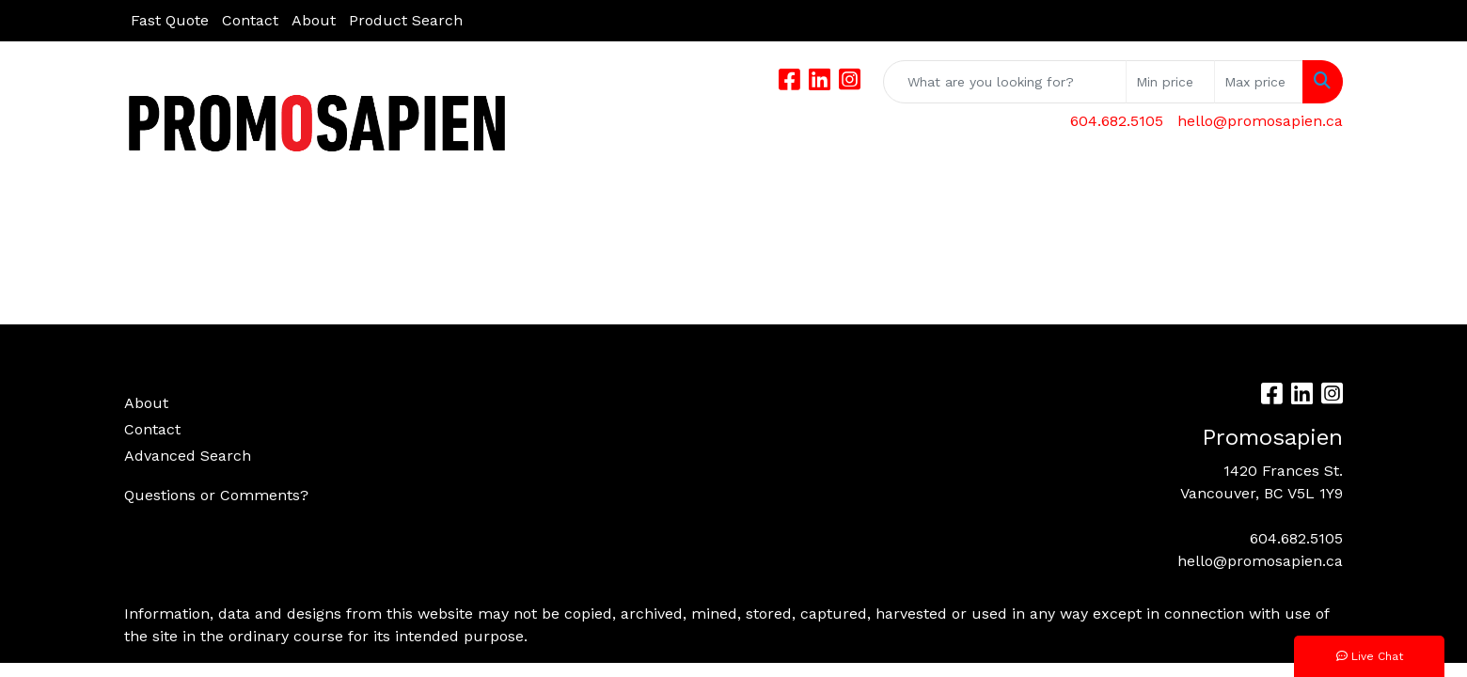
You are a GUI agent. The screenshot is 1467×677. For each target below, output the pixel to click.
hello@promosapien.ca (1260, 121)
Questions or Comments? (216, 495)
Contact (250, 20)
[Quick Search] (1005, 81)
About (314, 20)
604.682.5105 (1116, 121)
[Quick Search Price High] (1258, 81)
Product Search (406, 20)
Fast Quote (170, 20)
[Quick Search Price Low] (1170, 81)
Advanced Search (187, 455)
